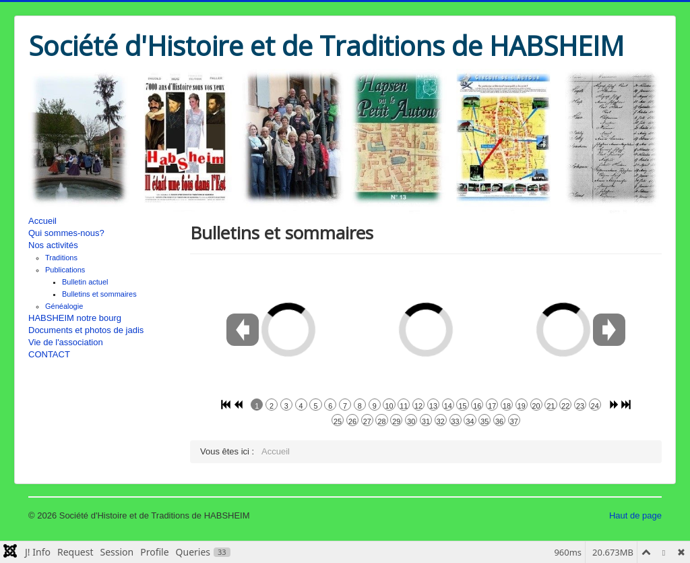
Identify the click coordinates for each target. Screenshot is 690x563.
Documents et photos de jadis (86, 330)
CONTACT (49, 354)
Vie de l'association (65, 342)
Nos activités (53, 245)
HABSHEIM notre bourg (74, 318)
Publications (65, 270)
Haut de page (635, 515)
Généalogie (64, 306)
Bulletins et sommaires (99, 294)
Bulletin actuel (85, 282)
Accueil (42, 221)
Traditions (61, 258)
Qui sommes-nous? (66, 233)
